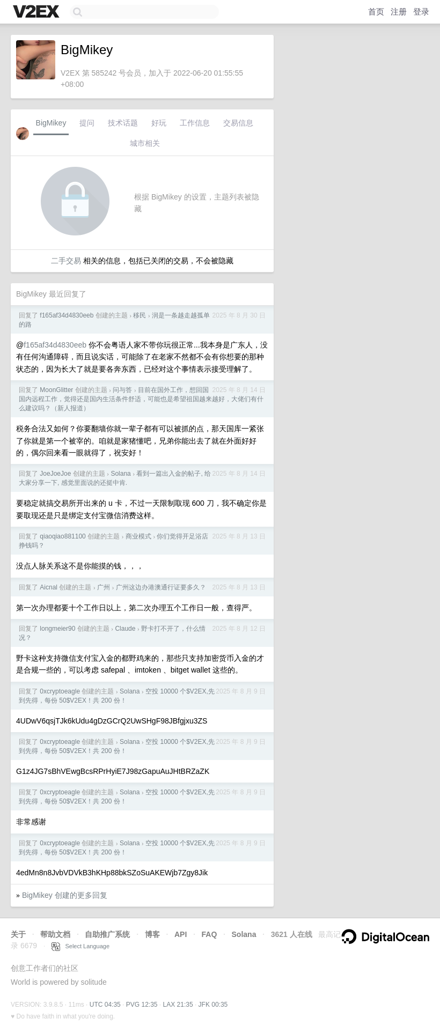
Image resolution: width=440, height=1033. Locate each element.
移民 (139, 315)
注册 (399, 11)
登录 (421, 11)
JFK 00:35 (213, 1004)
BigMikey (51, 123)
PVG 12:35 (142, 1004)
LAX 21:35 (178, 1004)
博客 (152, 934)
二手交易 (66, 260)
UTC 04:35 (105, 1004)
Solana (120, 473)
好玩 (158, 123)
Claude (125, 628)
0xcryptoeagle (60, 691)
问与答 (122, 390)
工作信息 (195, 123)
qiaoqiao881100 (62, 536)
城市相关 (145, 143)
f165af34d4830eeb (66, 315)
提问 (86, 123)
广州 (103, 587)
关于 (18, 934)
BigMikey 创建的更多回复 (64, 895)
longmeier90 (57, 628)
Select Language (80, 946)
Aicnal (48, 587)
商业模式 (138, 536)
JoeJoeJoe (55, 473)
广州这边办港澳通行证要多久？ (161, 587)
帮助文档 (55, 934)
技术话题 (123, 123)
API (180, 934)
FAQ (209, 934)
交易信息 (238, 123)
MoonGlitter (56, 390)
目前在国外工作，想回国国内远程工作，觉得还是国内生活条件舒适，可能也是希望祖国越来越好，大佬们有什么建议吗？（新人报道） (141, 399)
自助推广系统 (107, 934)
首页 (376, 11)
